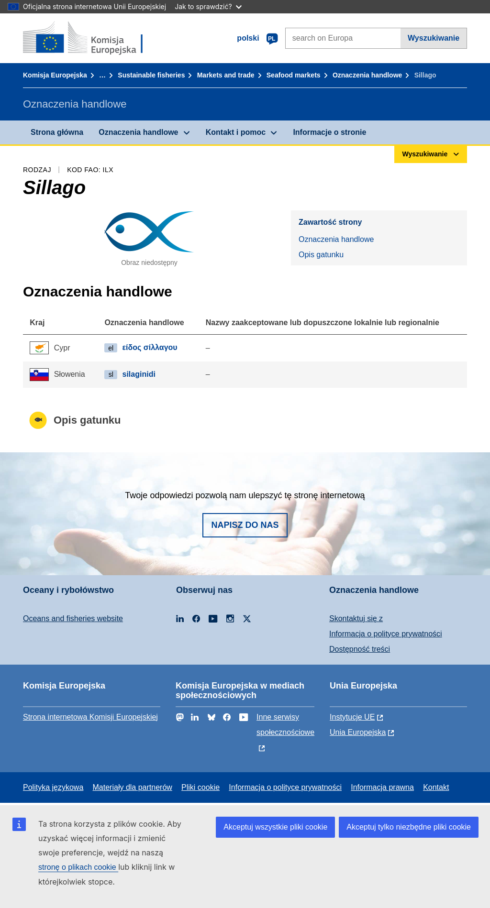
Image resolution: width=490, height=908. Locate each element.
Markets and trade (226, 75)
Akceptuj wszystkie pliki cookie (275, 827)
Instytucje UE (352, 717)
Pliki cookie (200, 787)
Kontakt (436, 787)
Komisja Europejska (55, 75)
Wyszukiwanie (433, 38)
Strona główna (57, 132)
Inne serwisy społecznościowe (285, 724)
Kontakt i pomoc (236, 132)
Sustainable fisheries (151, 75)
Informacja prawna (382, 787)
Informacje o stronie (329, 132)
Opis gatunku (321, 255)
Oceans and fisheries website (73, 618)
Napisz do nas (244, 525)
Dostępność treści (359, 649)
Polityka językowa (53, 787)
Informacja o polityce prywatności (385, 634)
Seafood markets (294, 75)
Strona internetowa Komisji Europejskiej (90, 717)
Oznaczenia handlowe (367, 75)
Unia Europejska (358, 732)
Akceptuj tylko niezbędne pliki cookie (408, 827)
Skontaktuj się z (356, 618)
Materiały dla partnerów (132, 787)
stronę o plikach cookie (78, 867)
